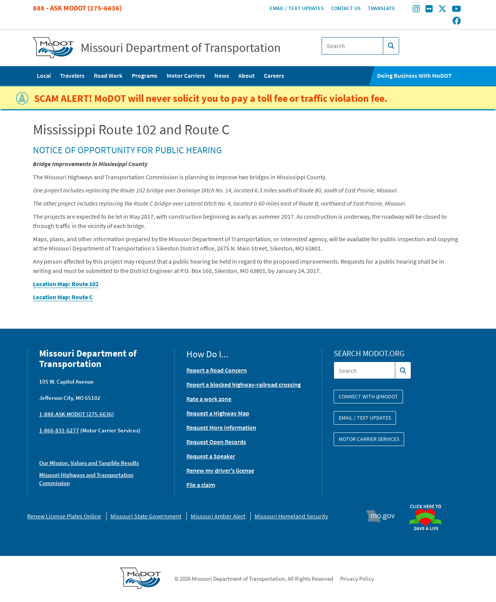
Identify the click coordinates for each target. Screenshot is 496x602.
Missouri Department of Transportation (181, 47)
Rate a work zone (208, 399)
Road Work (108, 75)
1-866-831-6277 (59, 430)
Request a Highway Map (217, 413)
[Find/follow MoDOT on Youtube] (456, 10)
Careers (274, 75)
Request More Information (221, 427)
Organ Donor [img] (428, 500)
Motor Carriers (186, 75)
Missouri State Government (145, 516)
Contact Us (346, 8)
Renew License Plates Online (64, 516)
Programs (144, 75)
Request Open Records (216, 442)
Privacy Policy (357, 578)
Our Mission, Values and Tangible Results (89, 463)
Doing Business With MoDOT (414, 75)
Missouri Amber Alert (218, 516)
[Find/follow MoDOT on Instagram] (416, 10)
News (221, 75)
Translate (381, 8)
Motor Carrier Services (369, 439)
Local (44, 75)
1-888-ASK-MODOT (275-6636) (76, 414)
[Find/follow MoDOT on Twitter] (442, 10)
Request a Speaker (210, 456)
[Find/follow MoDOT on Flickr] (428, 10)
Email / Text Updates (297, 8)
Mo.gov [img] (384, 516)
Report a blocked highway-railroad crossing (243, 384)
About (246, 75)
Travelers (72, 75)
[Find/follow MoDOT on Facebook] (457, 21)
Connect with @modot (368, 396)
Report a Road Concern (216, 370)
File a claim (200, 485)
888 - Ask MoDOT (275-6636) (77, 7)
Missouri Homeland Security (291, 516)
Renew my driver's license (220, 470)
